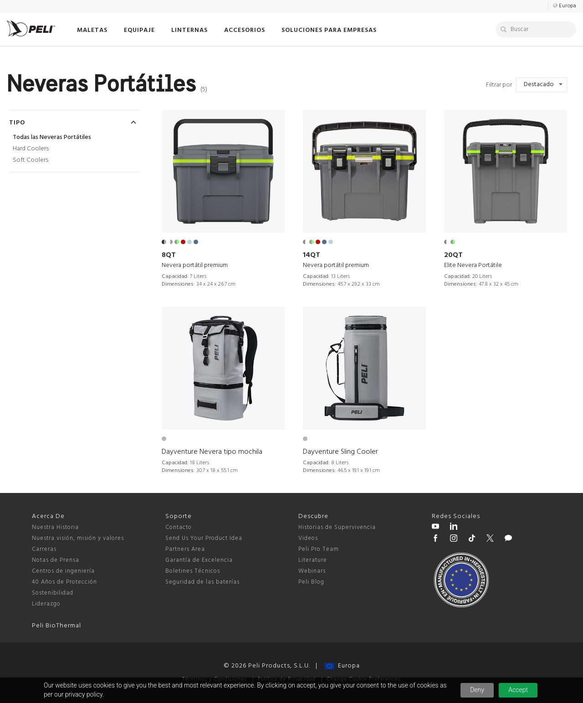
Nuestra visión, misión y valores (78, 538)
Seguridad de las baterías (202, 582)
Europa (342, 666)
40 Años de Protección (64, 582)
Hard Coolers (31, 149)
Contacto (178, 527)
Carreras (44, 549)
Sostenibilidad (52, 593)
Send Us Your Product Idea (203, 538)
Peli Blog (311, 582)
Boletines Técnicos (192, 571)
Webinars (312, 571)
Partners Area (185, 549)
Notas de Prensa (55, 560)
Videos (308, 538)
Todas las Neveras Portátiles (52, 137)
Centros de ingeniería (63, 571)
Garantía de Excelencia (199, 560)
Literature (312, 560)
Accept (518, 689)
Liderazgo (46, 604)
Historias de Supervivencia (337, 527)
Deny (477, 689)
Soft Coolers (30, 160)
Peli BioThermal (56, 626)
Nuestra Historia (55, 527)
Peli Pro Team (318, 549)
